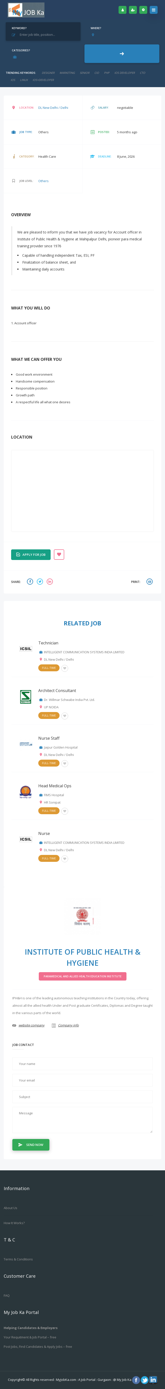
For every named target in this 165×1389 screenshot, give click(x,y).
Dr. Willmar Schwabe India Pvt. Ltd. (69, 699)
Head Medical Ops (54, 786)
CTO (142, 73)
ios (13, 80)
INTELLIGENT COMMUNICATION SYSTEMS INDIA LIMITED (84, 652)
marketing (67, 73)
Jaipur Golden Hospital (61, 747)
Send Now (31, 1144)
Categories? (21, 50)
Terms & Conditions (18, 1259)
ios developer (124, 73)
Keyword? (19, 28)
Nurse (44, 833)
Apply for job (30, 554)
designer (48, 73)
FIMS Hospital (54, 795)
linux (24, 80)
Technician (48, 643)
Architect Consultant (57, 690)
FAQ (7, 1295)
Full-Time (49, 668)
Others (43, 181)
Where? (96, 28)
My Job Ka (124, 1379)
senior (84, 73)
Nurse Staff (49, 738)
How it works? (14, 1223)
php (106, 73)
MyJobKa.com (66, 1379)
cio (96, 73)
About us (10, 1208)
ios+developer (43, 80)
